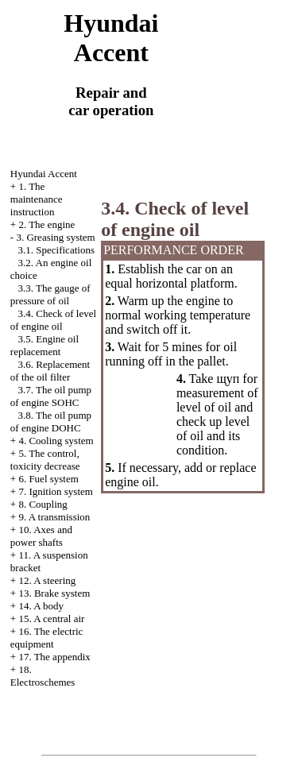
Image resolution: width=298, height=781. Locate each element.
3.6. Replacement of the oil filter (50, 370)
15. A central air (51, 618)
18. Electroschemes (42, 675)
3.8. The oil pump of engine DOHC (50, 421)
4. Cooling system (55, 441)
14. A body (41, 606)
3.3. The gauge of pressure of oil (50, 294)
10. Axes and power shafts (41, 536)
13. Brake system (54, 593)
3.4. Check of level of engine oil (53, 319)
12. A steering (46, 580)
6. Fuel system (48, 479)
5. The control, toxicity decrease (45, 459)
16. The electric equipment (46, 637)
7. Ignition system (55, 491)
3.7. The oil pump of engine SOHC (50, 396)
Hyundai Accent (43, 174)
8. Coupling (42, 504)
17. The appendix (54, 657)
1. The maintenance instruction (36, 199)
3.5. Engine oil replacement (44, 345)
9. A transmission (54, 517)
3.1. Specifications (56, 250)
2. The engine (46, 224)
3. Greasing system (55, 237)
